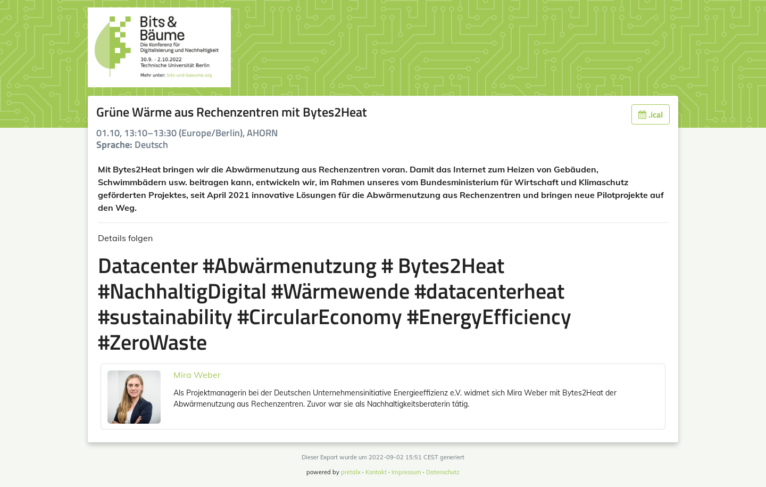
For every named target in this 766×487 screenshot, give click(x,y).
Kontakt (376, 472)
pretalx (351, 472)
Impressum (406, 472)
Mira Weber (197, 374)
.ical (650, 114)
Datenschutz (443, 472)
